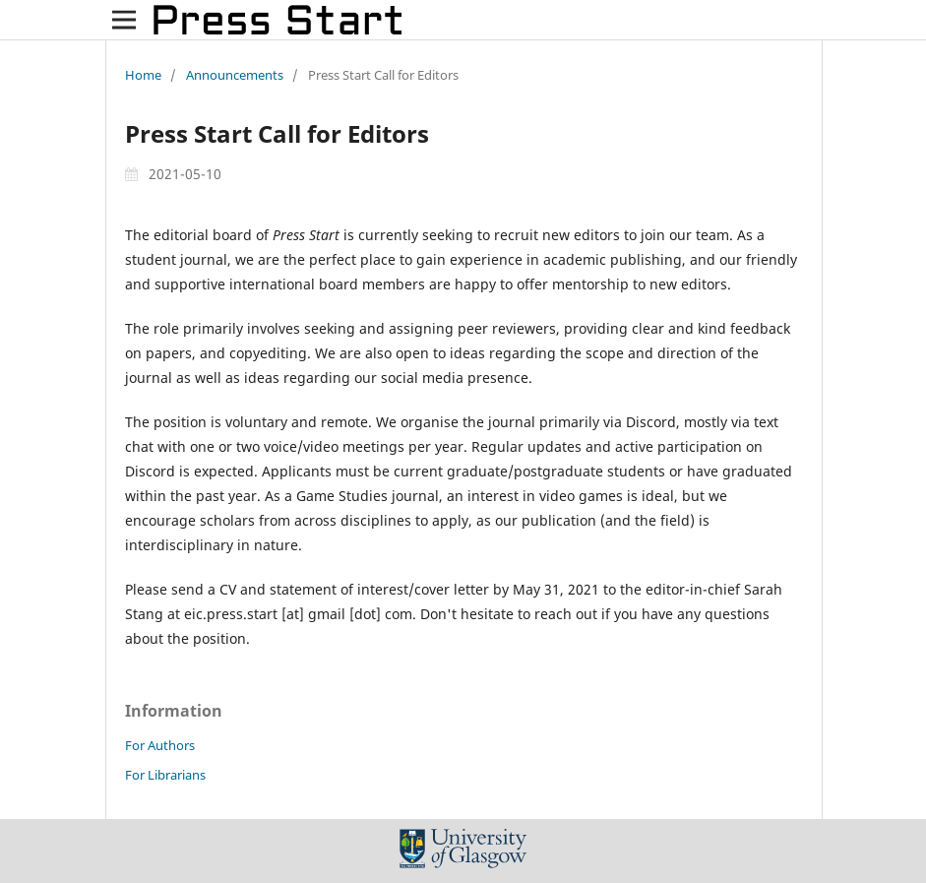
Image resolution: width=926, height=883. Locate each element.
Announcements (234, 75)
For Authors (160, 745)
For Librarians (165, 775)
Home (143, 75)
